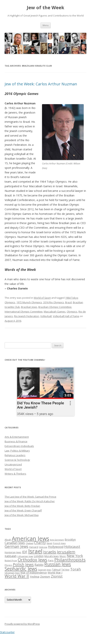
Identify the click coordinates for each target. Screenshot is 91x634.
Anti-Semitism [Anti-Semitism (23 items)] (57, 539)
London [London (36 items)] (39, 556)
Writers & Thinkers (15, 473)
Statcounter (7, 632)
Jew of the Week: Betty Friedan (22, 506)
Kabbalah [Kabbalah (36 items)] (11, 556)
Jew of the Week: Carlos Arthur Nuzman (41, 84)
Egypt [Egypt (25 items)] (49, 543)
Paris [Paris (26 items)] (51, 560)
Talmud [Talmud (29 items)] (56, 569)
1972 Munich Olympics (29, 302)
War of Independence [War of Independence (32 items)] (33, 572)
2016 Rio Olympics (53, 302)
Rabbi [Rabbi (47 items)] (39, 564)
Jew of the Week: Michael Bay (22, 515)
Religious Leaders (15, 455)
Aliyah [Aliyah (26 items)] (8, 539)
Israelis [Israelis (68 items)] (49, 551)
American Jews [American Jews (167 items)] (30, 538)
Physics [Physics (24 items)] (8, 565)
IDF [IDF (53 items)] (24, 552)
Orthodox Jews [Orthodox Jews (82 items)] (32, 560)
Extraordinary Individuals (19, 446)
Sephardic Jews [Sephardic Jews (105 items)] (21, 569)
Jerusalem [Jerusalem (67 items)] (66, 551)
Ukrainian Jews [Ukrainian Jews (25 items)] (12, 572)
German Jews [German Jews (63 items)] (16, 546)
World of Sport (42, 297)
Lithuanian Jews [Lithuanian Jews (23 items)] (25, 556)
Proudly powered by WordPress (22, 624)
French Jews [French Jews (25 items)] (59, 543)
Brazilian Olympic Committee (55, 307)
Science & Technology (17, 460)
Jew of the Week (45, 8)
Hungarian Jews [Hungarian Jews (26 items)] (13, 552)
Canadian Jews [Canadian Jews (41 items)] (15, 543)
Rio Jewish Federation (26, 316)
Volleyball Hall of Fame (66, 316)
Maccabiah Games (55, 311)
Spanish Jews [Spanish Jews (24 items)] (44, 569)
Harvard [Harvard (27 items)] (33, 547)
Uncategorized (13, 464)
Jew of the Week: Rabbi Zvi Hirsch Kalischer (30, 501)
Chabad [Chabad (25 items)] (29, 543)
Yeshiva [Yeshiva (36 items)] (34, 576)
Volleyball (46, 316)
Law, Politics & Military (17, 450)
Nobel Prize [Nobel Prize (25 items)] (11, 560)
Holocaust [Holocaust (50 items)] (72, 546)
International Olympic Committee (24, 311)
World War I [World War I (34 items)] (55, 572)
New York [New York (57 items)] (75, 555)
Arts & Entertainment (17, 437)
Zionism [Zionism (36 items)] (45, 576)
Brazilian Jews (29, 307)
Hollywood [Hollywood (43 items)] (55, 547)
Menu (46, 25)
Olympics (72, 311)
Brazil (68, 302)
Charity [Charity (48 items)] (40, 542)
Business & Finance (16, 441)
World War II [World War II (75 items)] (17, 576)
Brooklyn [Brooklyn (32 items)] (70, 539)
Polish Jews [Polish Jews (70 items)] (23, 564)
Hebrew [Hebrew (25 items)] (43, 547)
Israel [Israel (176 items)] (35, 551)
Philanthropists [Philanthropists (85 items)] (70, 560)
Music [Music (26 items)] (63, 556)
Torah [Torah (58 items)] (75, 569)
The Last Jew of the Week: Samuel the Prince (30, 496)
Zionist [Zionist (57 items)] (57, 576)
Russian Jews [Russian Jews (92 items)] (57, 564)
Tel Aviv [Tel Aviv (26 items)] (65, 569)
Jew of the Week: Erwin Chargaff (23, 510)
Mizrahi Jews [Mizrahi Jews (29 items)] (51, 556)
